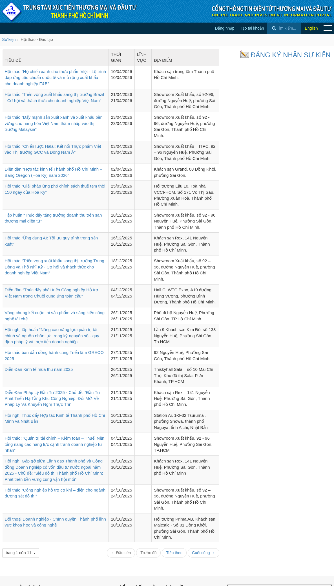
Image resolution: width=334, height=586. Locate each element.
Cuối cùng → (203, 552)
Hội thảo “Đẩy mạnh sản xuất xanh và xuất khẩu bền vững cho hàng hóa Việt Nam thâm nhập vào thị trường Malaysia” (54, 123)
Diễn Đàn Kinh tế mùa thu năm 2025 (39, 369)
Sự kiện (9, 39)
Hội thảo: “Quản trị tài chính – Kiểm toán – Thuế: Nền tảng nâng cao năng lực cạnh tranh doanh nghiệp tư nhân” (55, 444)
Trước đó (148, 552)
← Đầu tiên (121, 552)
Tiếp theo (174, 552)
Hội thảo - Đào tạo (37, 39)
